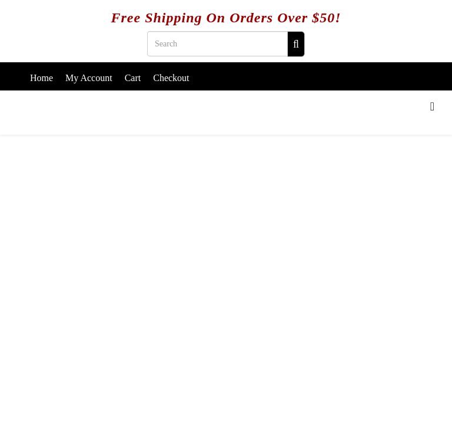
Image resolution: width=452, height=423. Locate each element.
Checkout (171, 78)
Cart (133, 78)
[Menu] (432, 106)
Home (41, 78)
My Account (88, 78)
